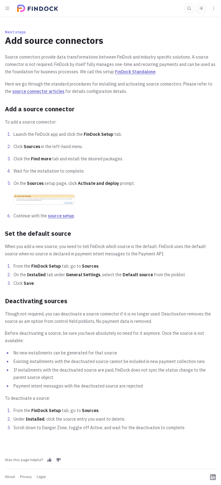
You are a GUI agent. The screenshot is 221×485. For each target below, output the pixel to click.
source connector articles (38, 91)
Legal (41, 476)
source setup (61, 216)
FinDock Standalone (135, 71)
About (10, 476)
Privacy (26, 476)
